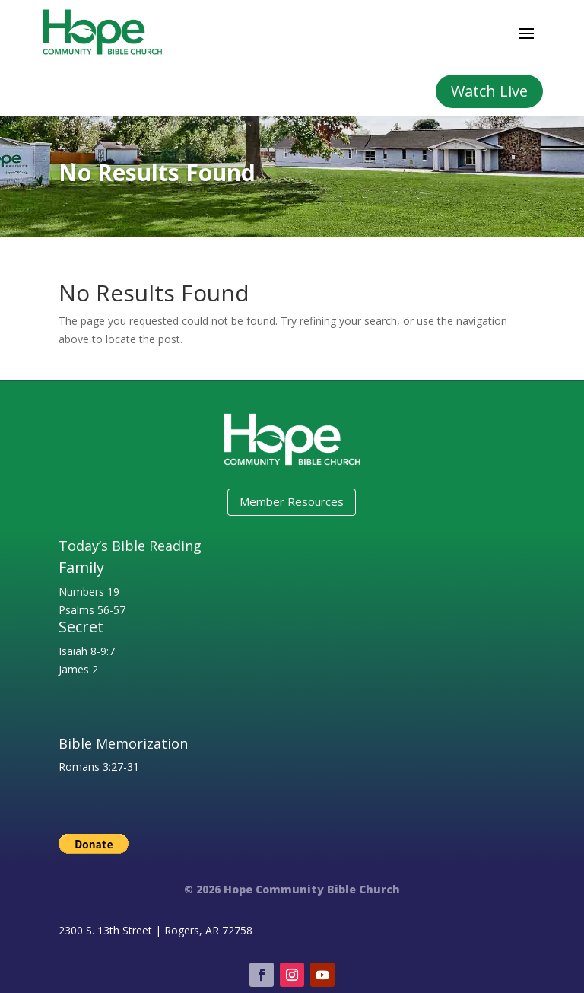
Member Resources (292, 501)
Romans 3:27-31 (99, 766)
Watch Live (489, 91)
